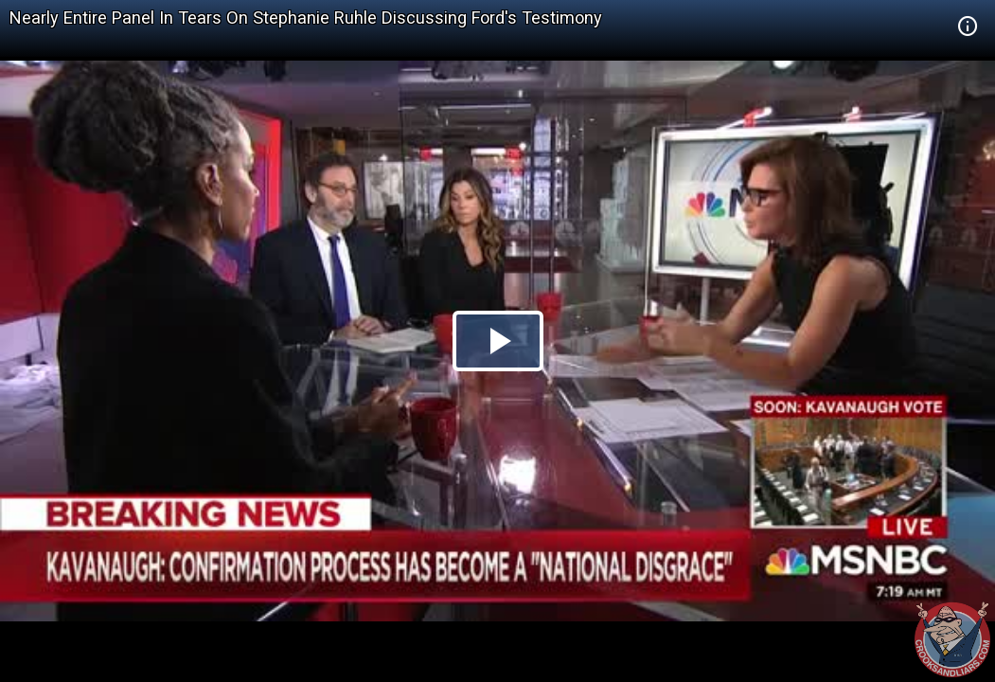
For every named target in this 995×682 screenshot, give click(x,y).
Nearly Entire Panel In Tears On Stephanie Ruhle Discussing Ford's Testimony (305, 17)
